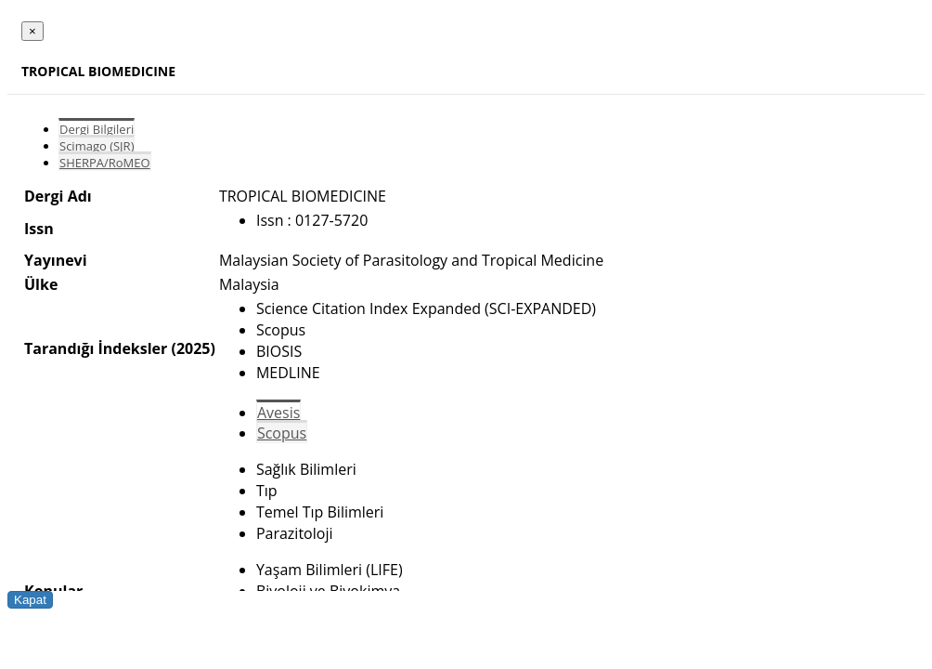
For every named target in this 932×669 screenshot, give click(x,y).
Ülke (41, 284)
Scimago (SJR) (96, 146)
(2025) (192, 348)
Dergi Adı (58, 196)
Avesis (278, 412)
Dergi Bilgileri (96, 129)
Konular (53, 591)
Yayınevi (55, 260)
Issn (39, 228)
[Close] (32, 31)
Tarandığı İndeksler (95, 348)
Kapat (30, 600)
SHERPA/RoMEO (104, 162)
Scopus (281, 433)
